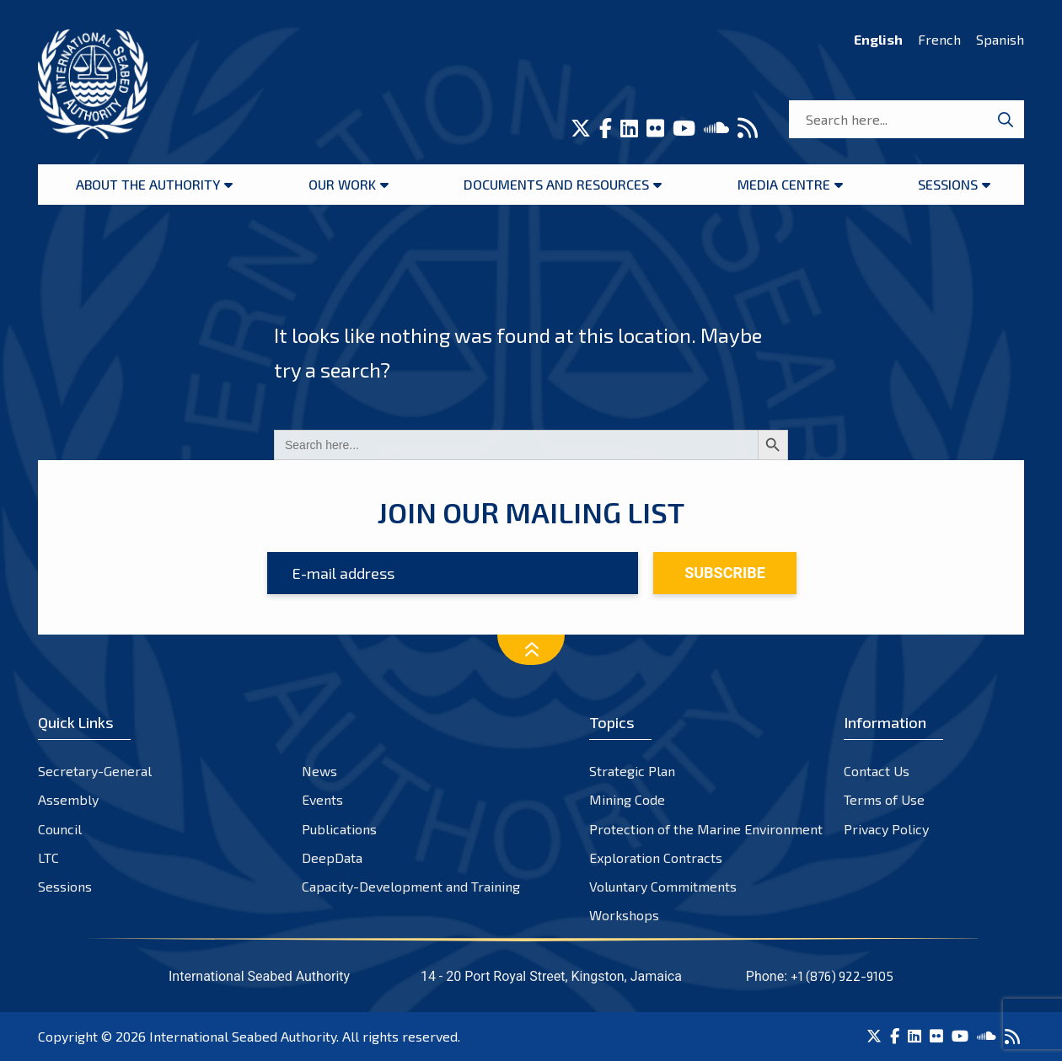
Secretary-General (95, 771)
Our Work (342, 184)
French (939, 39)
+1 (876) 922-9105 (842, 975)
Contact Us (876, 771)
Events (322, 799)
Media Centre (784, 184)
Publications (339, 829)
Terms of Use (884, 799)
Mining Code (627, 799)
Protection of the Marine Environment (706, 829)
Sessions (948, 184)
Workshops (624, 915)
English (878, 39)
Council (60, 829)
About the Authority (148, 184)
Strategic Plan (632, 771)
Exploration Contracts (655, 857)
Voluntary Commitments (663, 886)
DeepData (332, 857)
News (319, 771)
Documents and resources (556, 184)
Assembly (68, 799)
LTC (48, 857)
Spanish (1000, 39)
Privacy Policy (886, 829)
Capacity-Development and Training (411, 886)
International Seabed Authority (242, 1036)
